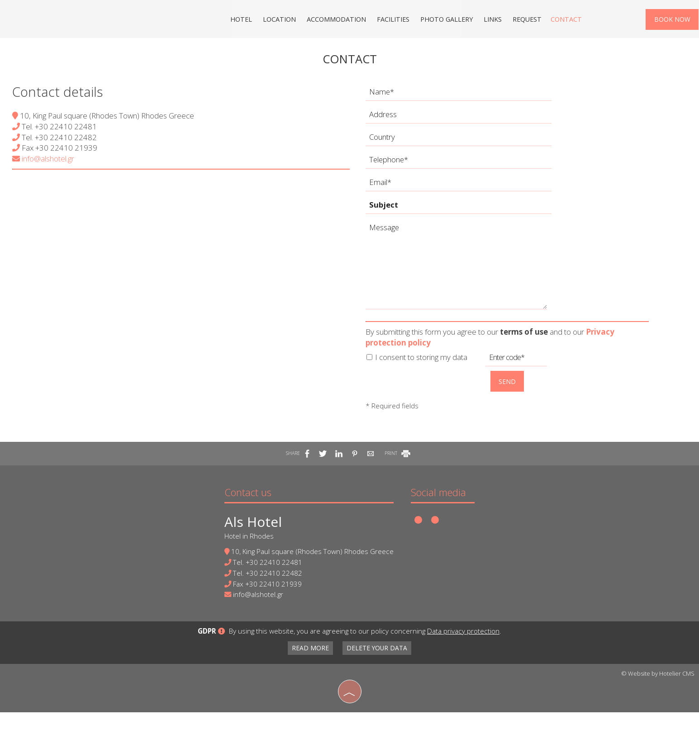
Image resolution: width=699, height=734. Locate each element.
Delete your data (378, 670)
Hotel (242, 20)
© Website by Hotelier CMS (657, 695)
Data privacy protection (463, 653)
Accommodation (336, 20)
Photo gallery (445, 20)
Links (491, 20)
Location (279, 20)
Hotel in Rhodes (247, 545)
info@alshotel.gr (45, 166)
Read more (309, 670)
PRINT (398, 462)
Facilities (392, 20)
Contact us (246, 502)
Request (525, 20)
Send (508, 388)
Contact (563, 20)
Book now (672, 20)
